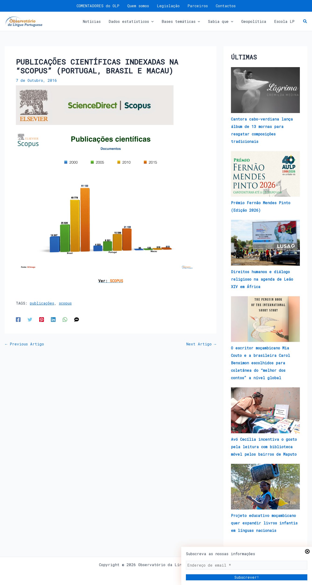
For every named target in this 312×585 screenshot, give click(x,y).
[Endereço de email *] (246, 565)
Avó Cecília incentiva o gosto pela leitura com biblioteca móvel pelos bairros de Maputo (264, 447)
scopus (65, 303)
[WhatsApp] (65, 319)
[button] (133, 21)
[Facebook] (18, 319)
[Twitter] (30, 319)
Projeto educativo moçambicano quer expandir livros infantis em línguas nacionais (264, 523)
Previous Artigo (24, 344)
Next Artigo (201, 344)
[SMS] (76, 319)
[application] (153, 21)
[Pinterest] (41, 319)
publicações (42, 303)
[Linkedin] (53, 319)
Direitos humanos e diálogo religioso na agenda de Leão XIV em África (262, 279)
